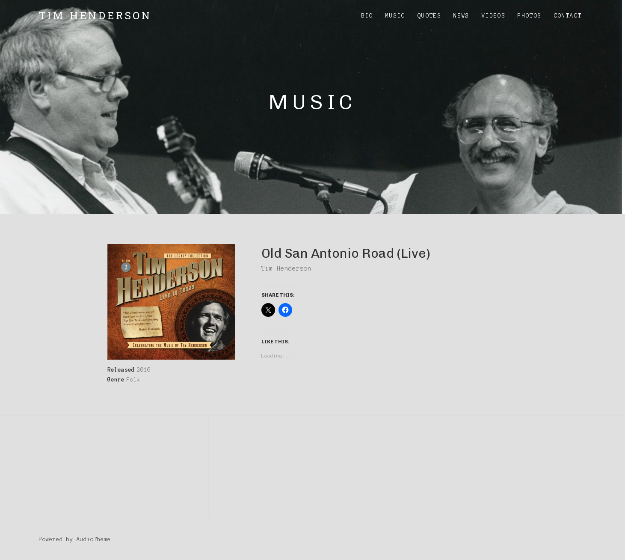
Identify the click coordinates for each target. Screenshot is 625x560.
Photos (530, 16)
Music (395, 16)
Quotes (429, 16)
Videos (494, 16)
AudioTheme (94, 539)
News (461, 16)
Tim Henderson (95, 15)
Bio (367, 16)
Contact (568, 16)
